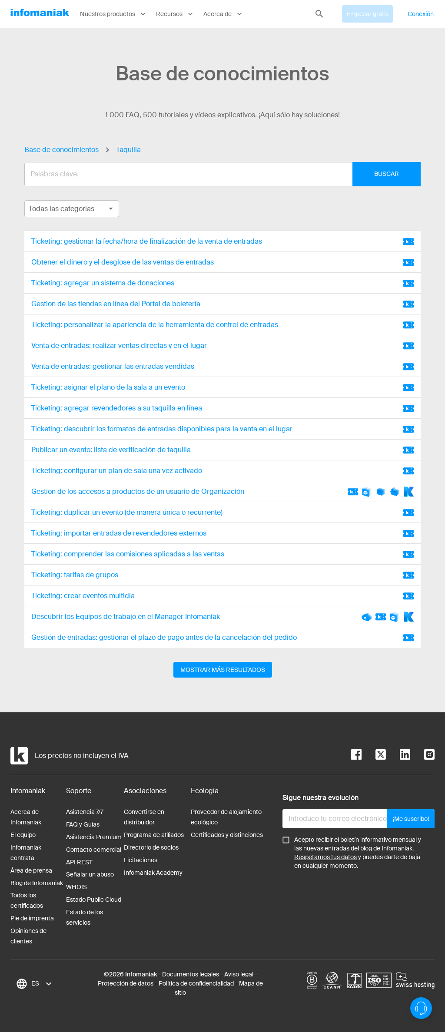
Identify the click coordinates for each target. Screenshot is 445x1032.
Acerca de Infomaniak (25, 817)
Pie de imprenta (32, 918)
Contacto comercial (93, 849)
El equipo (23, 835)
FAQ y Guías (83, 824)
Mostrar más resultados (222, 670)
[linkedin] (398, 756)
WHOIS (76, 887)
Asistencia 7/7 (84, 812)
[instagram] (422, 756)
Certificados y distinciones (227, 835)
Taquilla (128, 149)
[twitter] (374, 756)
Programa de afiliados (154, 835)
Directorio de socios (151, 847)
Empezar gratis (367, 14)
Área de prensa (31, 870)
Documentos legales (190, 974)
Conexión (421, 14)
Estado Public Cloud (93, 899)
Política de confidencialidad (196, 983)
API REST (79, 862)
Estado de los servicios (84, 917)
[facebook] (356, 756)
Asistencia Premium (94, 837)
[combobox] (216, 174)
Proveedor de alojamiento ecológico (226, 817)
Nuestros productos (113, 14)
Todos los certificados (26, 900)
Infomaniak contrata (25, 852)
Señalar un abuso (90, 874)
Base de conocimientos (61, 149)
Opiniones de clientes (28, 936)
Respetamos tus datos (325, 857)
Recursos (175, 14)
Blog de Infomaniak (36, 883)
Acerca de (223, 14)
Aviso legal (238, 974)
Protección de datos (125, 983)
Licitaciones (140, 860)
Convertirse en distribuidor (144, 817)
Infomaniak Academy (153, 873)
